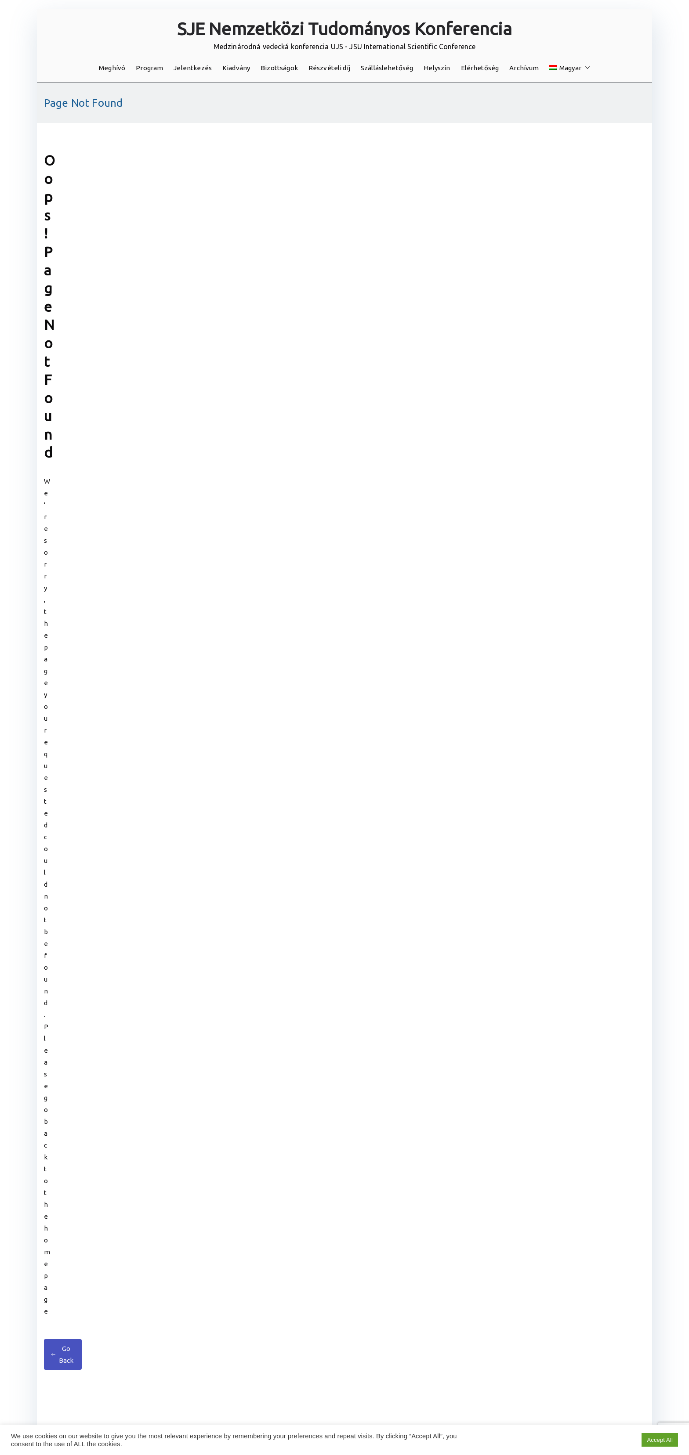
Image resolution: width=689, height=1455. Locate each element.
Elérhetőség (480, 68)
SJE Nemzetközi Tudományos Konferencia (344, 29)
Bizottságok (279, 68)
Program (149, 68)
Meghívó (112, 68)
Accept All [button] (660, 1440)
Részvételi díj (329, 68)
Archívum (524, 68)
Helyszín (437, 68)
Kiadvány (236, 68)
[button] (585, 67)
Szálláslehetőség (387, 68)
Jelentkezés (193, 68)
